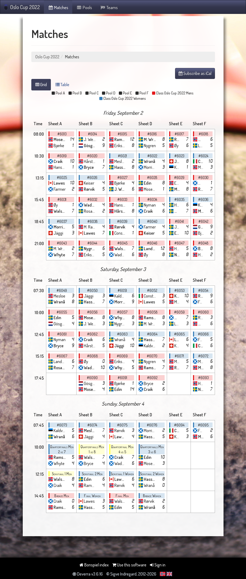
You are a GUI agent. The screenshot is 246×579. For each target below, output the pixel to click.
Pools (84, 7)
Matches (58, 7)
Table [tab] (62, 84)
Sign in (157, 564)
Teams (109, 7)
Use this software (129, 564)
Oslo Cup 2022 (22, 6)
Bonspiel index (94, 564)
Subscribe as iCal (195, 73)
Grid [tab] (41, 84)
